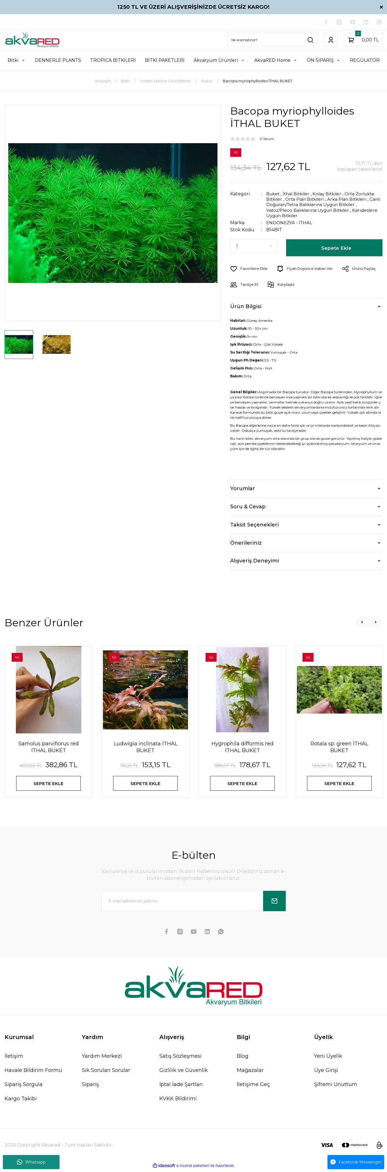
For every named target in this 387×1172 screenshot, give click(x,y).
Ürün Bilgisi (245, 306)
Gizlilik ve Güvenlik (183, 1072)
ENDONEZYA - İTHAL (290, 222)
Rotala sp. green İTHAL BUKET (339, 747)
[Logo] (32, 40)
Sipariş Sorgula (24, 1087)
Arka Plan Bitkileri (353, 199)
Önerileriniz (246, 543)
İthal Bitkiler (298, 194)
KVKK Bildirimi (178, 1101)
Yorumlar (242, 488)
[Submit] (274, 903)
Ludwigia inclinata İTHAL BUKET (145, 747)
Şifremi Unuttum (335, 1087)
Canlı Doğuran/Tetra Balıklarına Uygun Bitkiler (320, 205)
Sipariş (90, 1087)
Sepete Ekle (337, 248)
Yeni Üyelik (328, 1058)
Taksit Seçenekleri (254, 524)
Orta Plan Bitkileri (308, 199)
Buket (273, 194)
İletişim (14, 1058)
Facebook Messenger (356, 1162)
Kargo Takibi (21, 1101)
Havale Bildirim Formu (33, 1072)
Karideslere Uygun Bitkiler (297, 215)
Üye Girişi (326, 1072)
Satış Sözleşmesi (180, 1058)
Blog (242, 1058)
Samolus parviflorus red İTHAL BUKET (48, 747)
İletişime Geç (253, 1087)
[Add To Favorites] (249, 268)
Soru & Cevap (248, 506)
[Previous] (362, 622)
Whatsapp (31, 1162)
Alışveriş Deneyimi (254, 561)
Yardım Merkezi (102, 1058)
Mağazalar (250, 1072)
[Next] (375, 622)
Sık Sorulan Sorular (106, 1072)
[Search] (272, 40)
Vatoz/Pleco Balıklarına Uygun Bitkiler (310, 210)
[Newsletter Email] (193, 903)
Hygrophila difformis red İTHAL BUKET (243, 747)
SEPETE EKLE (48, 783)
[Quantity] (253, 246)
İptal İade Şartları (181, 1087)
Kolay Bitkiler (331, 194)
